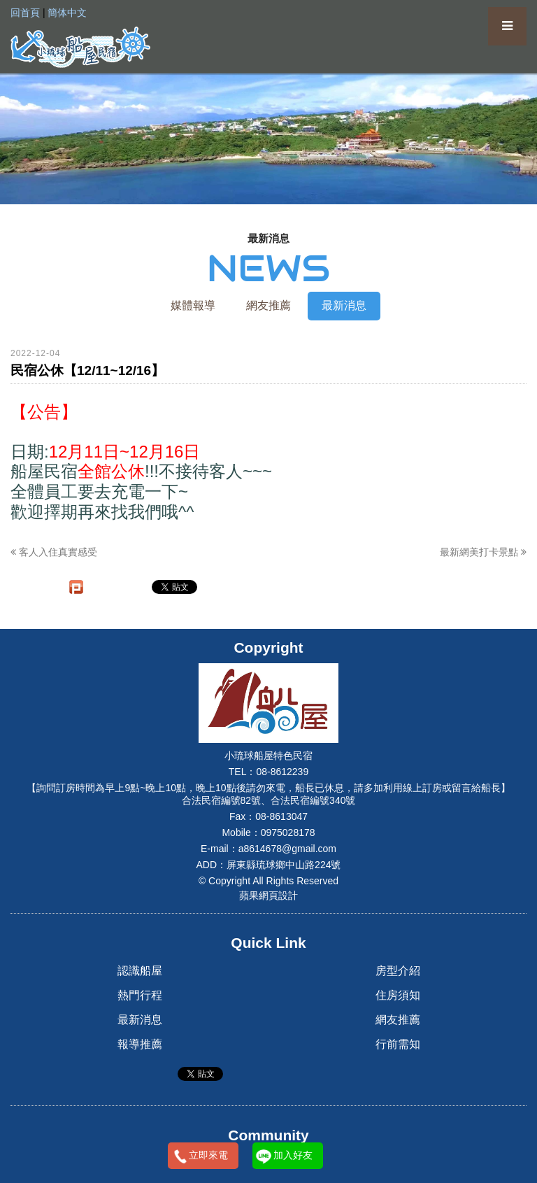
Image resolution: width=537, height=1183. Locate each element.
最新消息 (344, 305)
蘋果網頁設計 (268, 895)
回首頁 (25, 12)
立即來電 (208, 1155)
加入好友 (293, 1155)
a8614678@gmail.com (287, 848)
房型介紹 (397, 971)
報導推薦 (139, 1044)
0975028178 (288, 832)
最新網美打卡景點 (483, 552)
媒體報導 (193, 305)
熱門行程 (139, 995)
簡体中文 (67, 12)
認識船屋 (139, 971)
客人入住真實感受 (53, 552)
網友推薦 (268, 305)
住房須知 (397, 995)
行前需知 (397, 1044)
